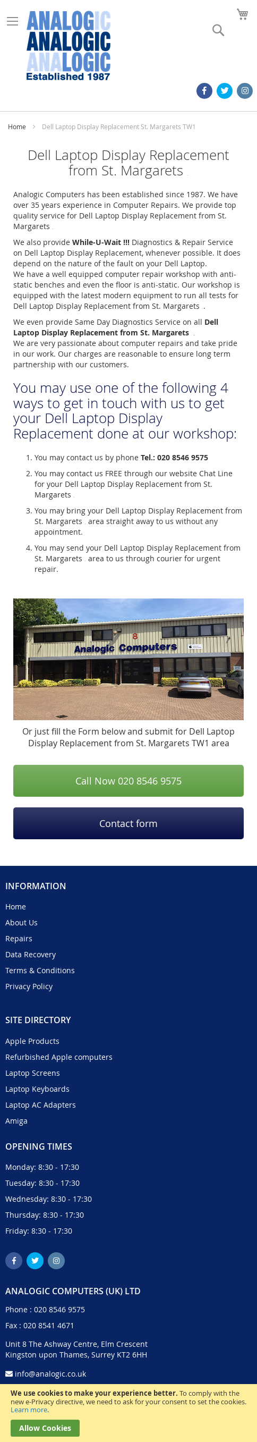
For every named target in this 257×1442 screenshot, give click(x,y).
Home (18, 126)
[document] (128, 1413)
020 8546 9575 (59, 1309)
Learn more (29, 1409)
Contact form (128, 823)
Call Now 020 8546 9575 (128, 780)
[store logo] (68, 45)
